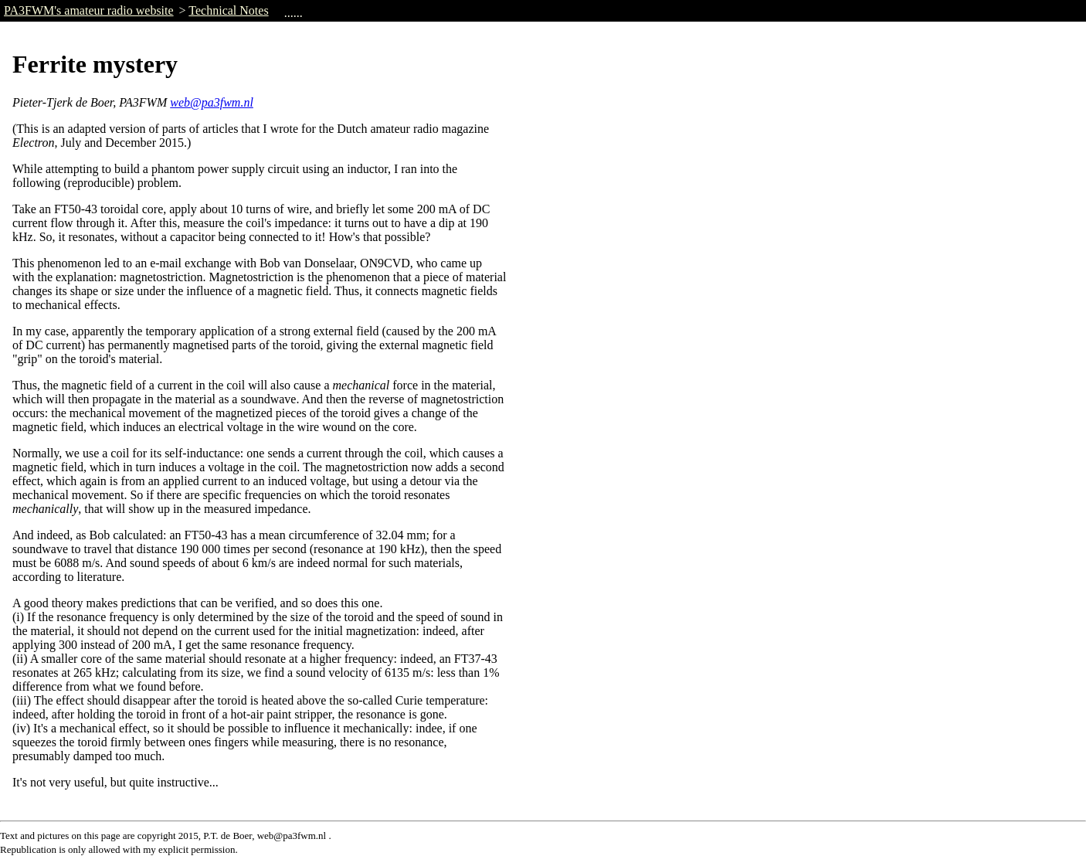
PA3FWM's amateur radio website (89, 10)
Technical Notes (228, 10)
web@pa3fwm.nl (211, 102)
